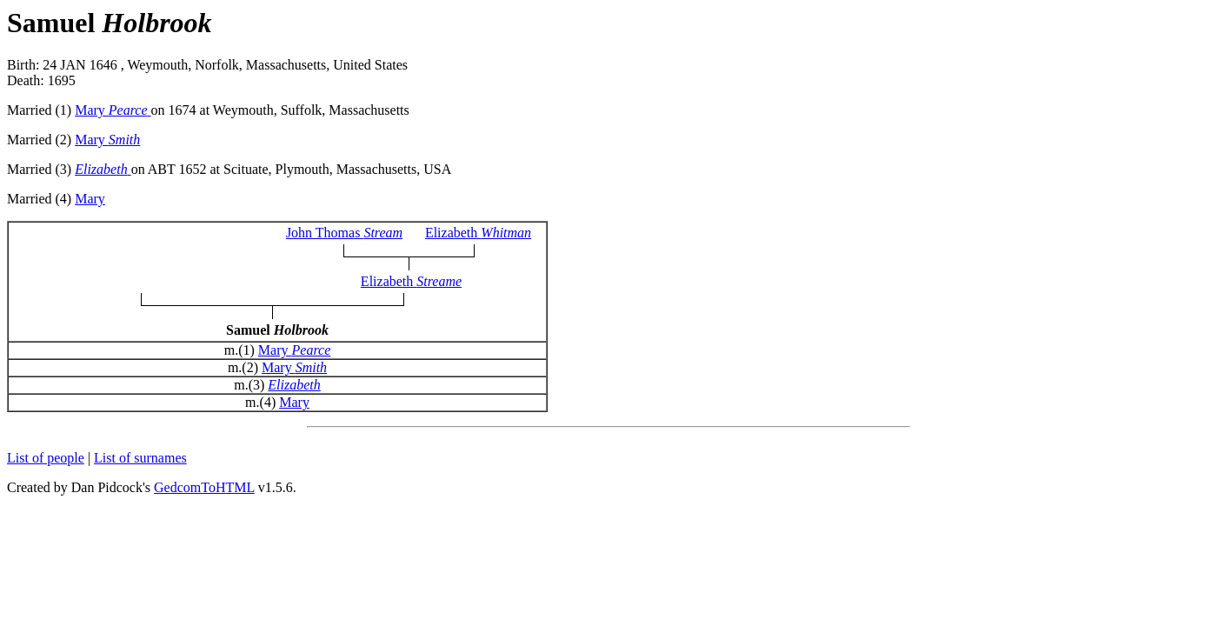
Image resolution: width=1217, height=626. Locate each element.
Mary (112, 110)
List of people (45, 457)
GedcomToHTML (204, 487)
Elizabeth (478, 232)
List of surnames (140, 457)
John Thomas (344, 232)
